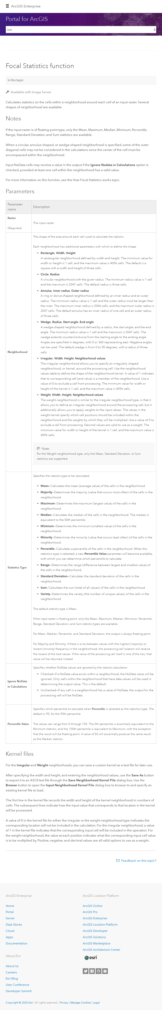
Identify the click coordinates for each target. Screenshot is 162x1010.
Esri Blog (12, 978)
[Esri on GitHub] (98, 971)
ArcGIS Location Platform (100, 924)
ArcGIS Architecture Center (101, 949)
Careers (11, 972)
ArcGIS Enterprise (26, 6)
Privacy (64, 1002)
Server (10, 918)
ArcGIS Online (92, 906)
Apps (9, 937)
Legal (96, 1002)
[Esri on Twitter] (85, 971)
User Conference (17, 985)
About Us (12, 966)
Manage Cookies (80, 1002)
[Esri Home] (90, 958)
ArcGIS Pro (90, 912)
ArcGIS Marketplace (96, 943)
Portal (10, 912)
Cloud (10, 931)
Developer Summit (19, 991)
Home (10, 906)
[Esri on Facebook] (92, 971)
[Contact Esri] (105, 971)
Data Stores (14, 924)
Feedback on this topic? (138, 861)
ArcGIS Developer (95, 931)
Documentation (16, 943)
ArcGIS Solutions (94, 937)
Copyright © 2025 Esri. (20, 1002)
